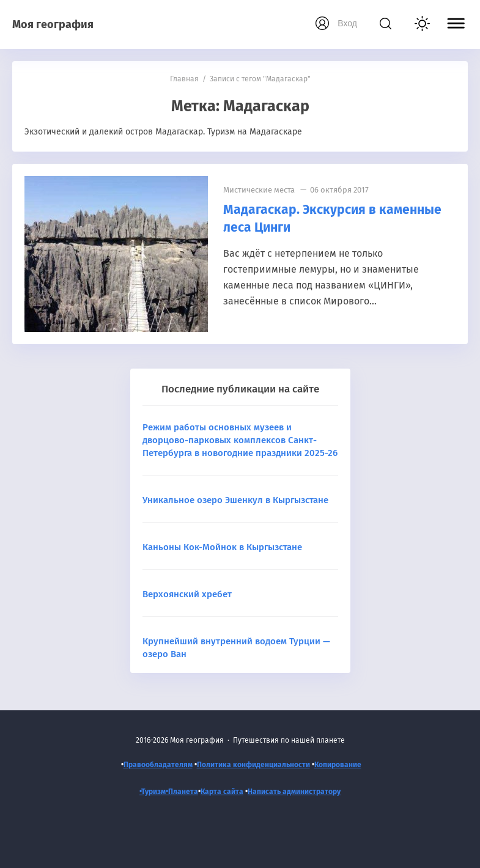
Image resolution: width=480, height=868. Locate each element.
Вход (347, 23)
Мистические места (259, 189)
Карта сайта (222, 791)
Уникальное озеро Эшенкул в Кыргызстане (235, 500)
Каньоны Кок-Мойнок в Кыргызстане (222, 547)
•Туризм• (153, 791)
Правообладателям (158, 764)
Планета (183, 791)
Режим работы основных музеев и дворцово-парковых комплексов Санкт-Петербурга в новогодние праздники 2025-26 (240, 440)
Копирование (337, 764)
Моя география (53, 24)
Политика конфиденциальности (253, 764)
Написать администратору (294, 791)
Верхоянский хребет (187, 594)
